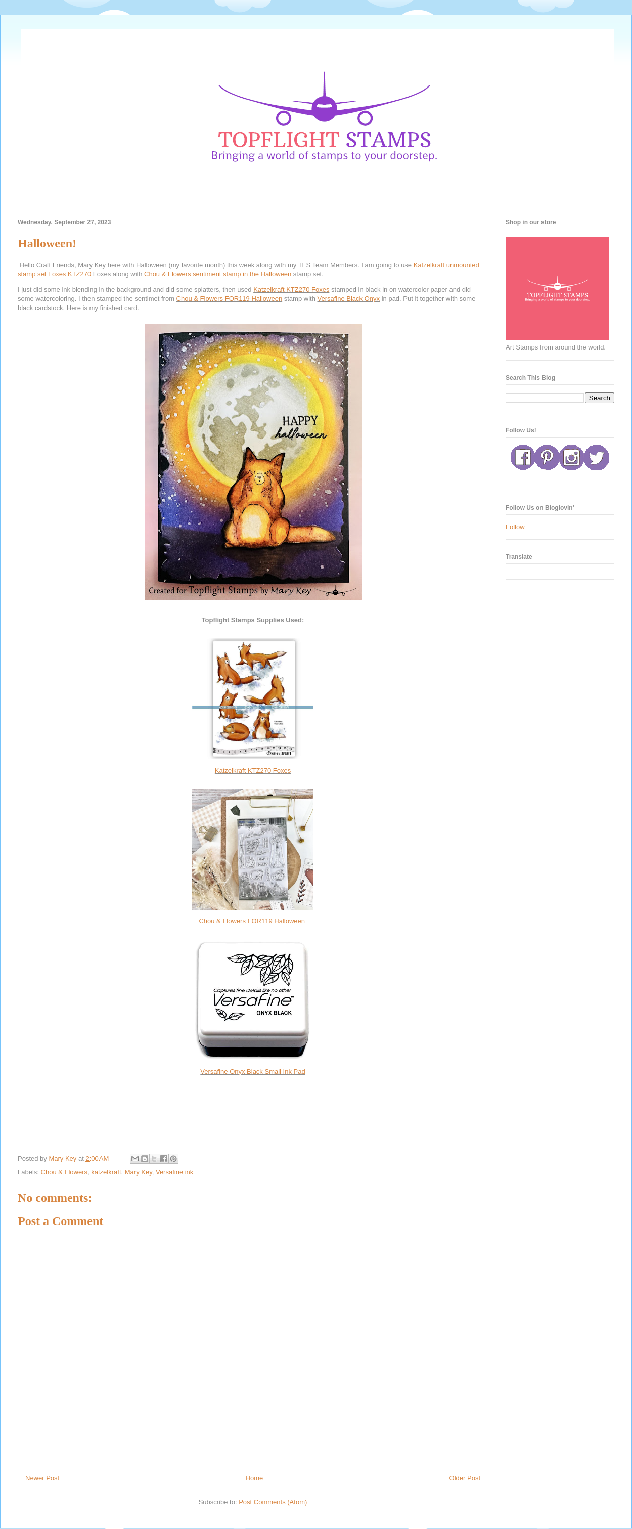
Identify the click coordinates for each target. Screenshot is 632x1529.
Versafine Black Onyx (349, 298)
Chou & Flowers (64, 1172)
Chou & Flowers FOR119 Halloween (229, 298)
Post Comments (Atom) (273, 1502)
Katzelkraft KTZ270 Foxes (291, 289)
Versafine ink (174, 1172)
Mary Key (138, 1172)
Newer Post (42, 1478)
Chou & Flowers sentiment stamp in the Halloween (217, 274)
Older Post (464, 1478)
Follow (515, 527)
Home (254, 1478)
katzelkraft (106, 1172)
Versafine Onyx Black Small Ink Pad (252, 1071)
